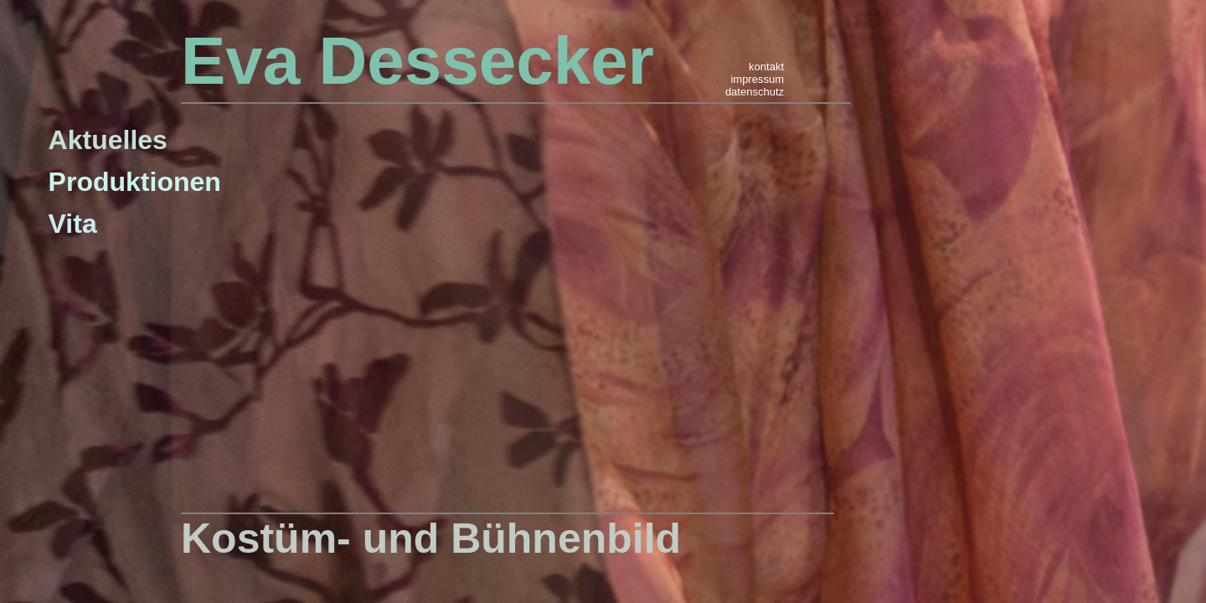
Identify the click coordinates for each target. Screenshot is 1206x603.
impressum (757, 79)
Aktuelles (108, 140)
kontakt (766, 66)
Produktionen (135, 182)
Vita (73, 224)
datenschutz (754, 91)
